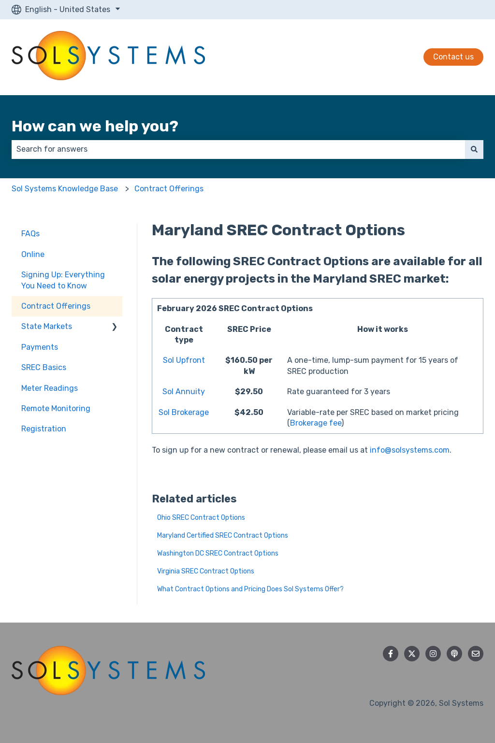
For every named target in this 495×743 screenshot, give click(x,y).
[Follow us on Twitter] (412, 653)
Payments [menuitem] (39, 347)
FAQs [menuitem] (30, 233)
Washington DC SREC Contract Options (217, 553)
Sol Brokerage (184, 412)
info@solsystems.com (410, 450)
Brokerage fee (315, 423)
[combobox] (238, 149)
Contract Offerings (169, 188)
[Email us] (475, 653)
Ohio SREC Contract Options (201, 518)
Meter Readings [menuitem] (49, 388)
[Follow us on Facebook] (390, 653)
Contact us (453, 56)
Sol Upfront (184, 360)
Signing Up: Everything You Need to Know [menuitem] (63, 280)
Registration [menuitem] (43, 428)
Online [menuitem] (32, 254)
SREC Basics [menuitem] (43, 367)
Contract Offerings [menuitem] (55, 306)
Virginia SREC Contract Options (205, 571)
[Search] (474, 149)
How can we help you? (95, 126)
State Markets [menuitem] (46, 326)
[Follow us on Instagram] (433, 653)
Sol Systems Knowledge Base (65, 188)
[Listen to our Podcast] (454, 653)
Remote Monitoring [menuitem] (55, 408)
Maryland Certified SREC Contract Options (222, 535)
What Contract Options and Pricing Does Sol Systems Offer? (250, 589)
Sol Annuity (183, 391)
